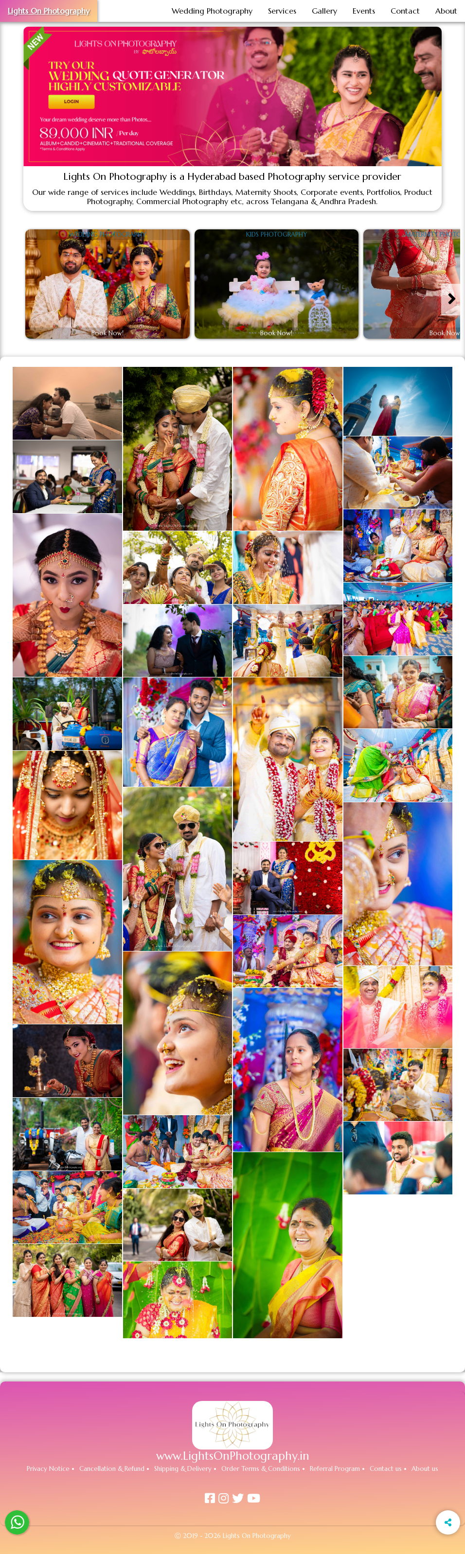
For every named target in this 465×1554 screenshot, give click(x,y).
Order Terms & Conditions (260, 1469)
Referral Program (335, 1469)
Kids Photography (276, 235)
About (446, 11)
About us (424, 1469)
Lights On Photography (48, 11)
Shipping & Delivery (183, 1469)
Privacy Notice (48, 1469)
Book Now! (107, 333)
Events (364, 11)
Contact (405, 11)
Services (282, 11)
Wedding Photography (212, 11)
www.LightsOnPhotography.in (232, 1456)
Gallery (324, 11)
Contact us (386, 1469)
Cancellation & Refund (111, 1469)
